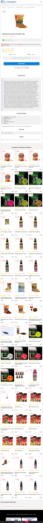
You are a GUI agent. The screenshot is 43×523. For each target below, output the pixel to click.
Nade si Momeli (11, 7)
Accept (26, 522)
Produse (4, 7)
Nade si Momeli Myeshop (30, 7)
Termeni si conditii (10, 514)
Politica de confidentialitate (22, 514)
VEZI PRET (21, 64)
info (12, 169)
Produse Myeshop (19, 7)
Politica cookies (32, 514)
